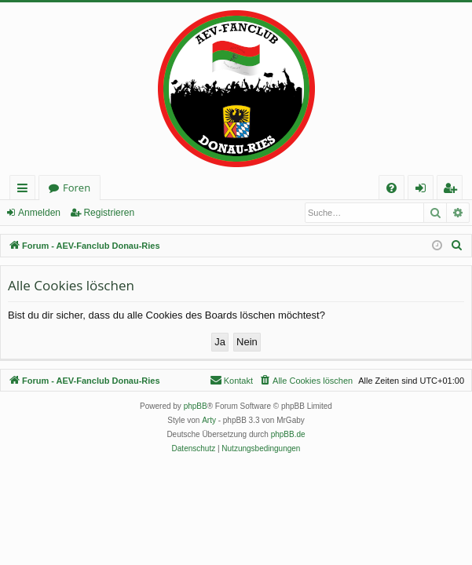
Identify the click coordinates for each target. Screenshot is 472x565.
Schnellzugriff (25, 190)
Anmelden (39, 212)
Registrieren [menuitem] (453, 190)
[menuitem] (391, 188)
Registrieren (108, 212)
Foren (76, 187)
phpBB (195, 406)
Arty (209, 420)
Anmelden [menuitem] (425, 190)
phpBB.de (288, 434)
